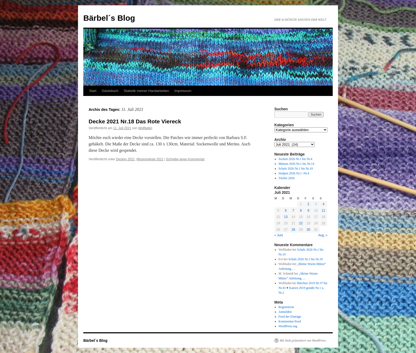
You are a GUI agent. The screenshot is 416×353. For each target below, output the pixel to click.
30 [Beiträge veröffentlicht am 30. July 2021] (308, 230)
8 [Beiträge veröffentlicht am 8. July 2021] (301, 210)
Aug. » (322, 235)
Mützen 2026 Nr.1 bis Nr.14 (296, 164)
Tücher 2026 (287, 178)
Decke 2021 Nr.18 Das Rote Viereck (135, 121)
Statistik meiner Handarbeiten (146, 91)
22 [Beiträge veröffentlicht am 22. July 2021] (300, 223)
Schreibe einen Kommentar (185, 159)
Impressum (182, 91)
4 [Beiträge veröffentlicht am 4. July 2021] (323, 204)
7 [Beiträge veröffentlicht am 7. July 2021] (293, 210)
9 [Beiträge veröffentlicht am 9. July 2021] (308, 210)
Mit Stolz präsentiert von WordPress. (303, 340)
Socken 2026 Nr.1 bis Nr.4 (295, 159)
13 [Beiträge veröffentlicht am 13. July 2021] (285, 217)
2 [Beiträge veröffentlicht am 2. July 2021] (308, 204)
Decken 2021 (125, 159)
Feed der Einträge (290, 316)
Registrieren (286, 307)
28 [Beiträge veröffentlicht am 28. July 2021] (293, 230)
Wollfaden (145, 128)
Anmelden (285, 312)
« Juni (278, 235)
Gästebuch (110, 91)
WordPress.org (288, 326)
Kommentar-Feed (290, 321)
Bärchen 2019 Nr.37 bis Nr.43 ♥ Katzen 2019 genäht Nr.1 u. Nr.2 (303, 288)
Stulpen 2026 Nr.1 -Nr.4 (294, 173)
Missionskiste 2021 (150, 159)
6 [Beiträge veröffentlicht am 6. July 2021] (286, 210)
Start (92, 91)
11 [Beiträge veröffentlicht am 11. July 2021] (323, 210)
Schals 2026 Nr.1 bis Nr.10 (296, 168)
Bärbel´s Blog (109, 18)
